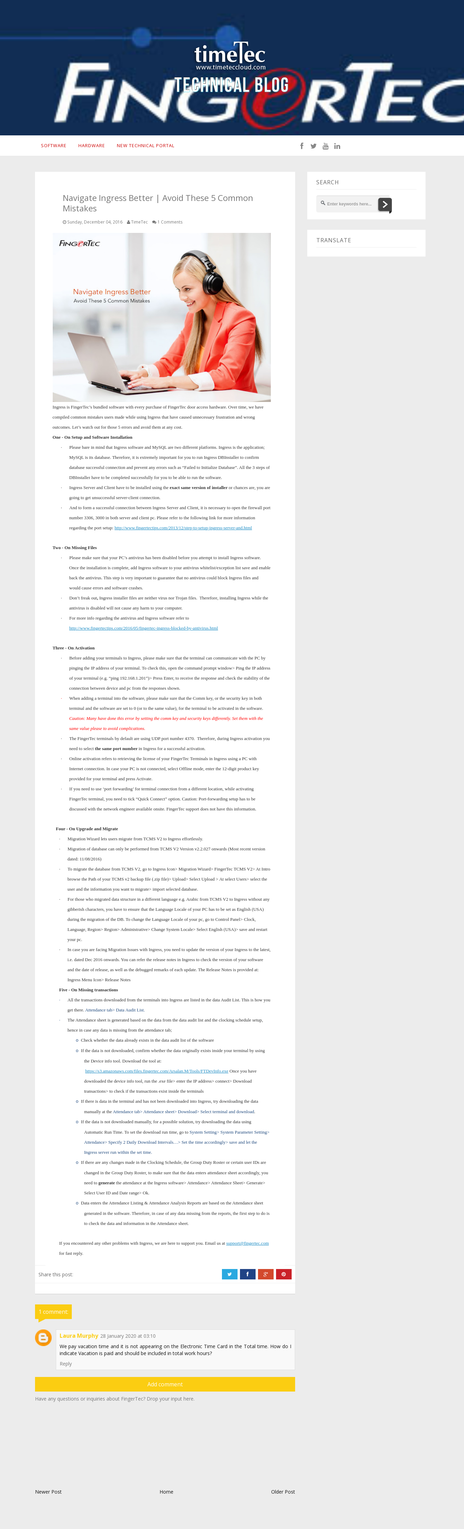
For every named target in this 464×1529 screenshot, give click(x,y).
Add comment (165, 1386)
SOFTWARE (52, 146)
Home (166, 1493)
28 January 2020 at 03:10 (128, 1338)
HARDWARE (91, 146)
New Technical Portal (148, 146)
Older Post (283, 1493)
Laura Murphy (79, 1338)
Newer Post (48, 1493)
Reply (66, 1365)
